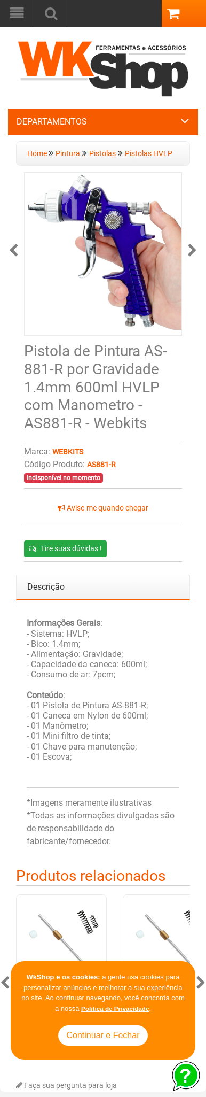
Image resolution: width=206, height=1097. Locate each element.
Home (38, 153)
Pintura (68, 153)
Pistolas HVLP (148, 153)
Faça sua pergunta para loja (66, 1085)
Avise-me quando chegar (103, 508)
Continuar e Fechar (103, 1035)
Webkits (67, 452)
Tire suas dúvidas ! (65, 548)
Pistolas (102, 153)
